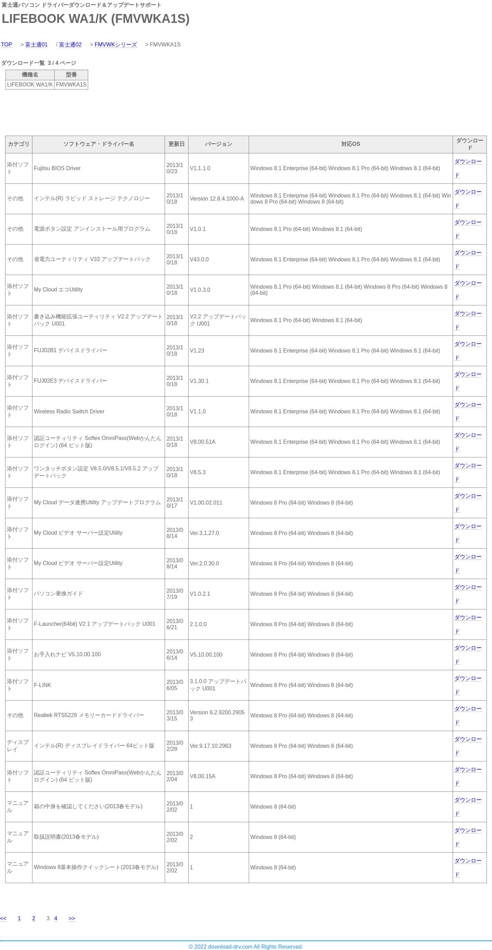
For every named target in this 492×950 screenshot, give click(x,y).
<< (3, 918)
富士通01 (36, 44)
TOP (6, 44)
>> (72, 918)
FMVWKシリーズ (116, 44)
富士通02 (70, 44)
